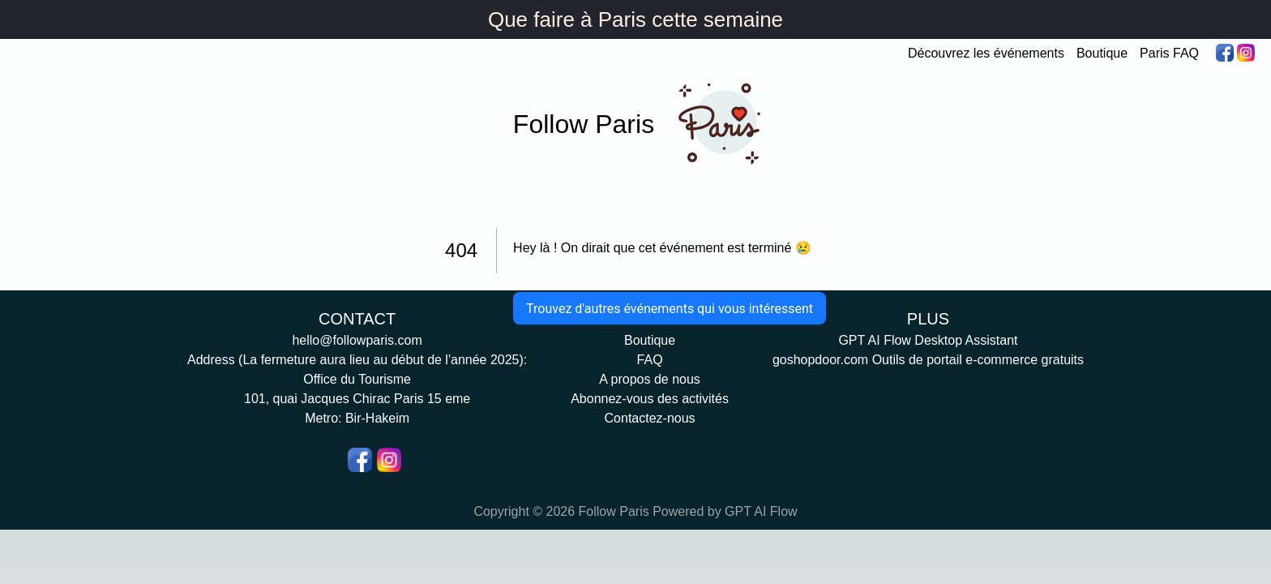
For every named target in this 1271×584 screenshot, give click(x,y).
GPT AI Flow (761, 511)
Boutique (1102, 53)
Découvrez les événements (986, 53)
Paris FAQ (1169, 53)
